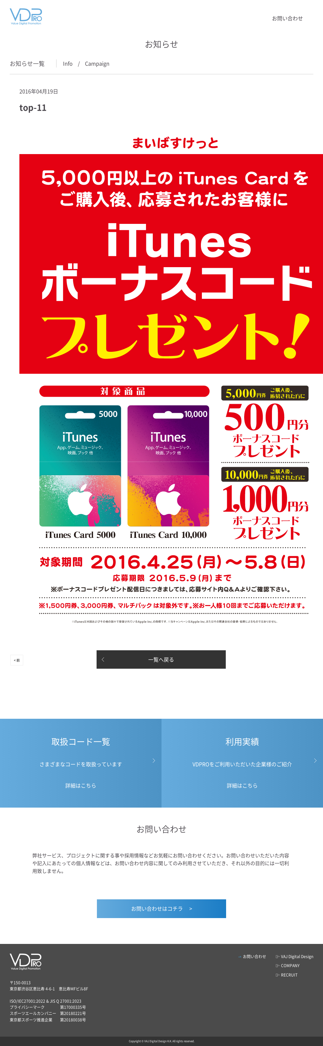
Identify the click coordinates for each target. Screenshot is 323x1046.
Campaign (97, 63)
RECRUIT (289, 975)
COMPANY (290, 965)
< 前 (17, 660)
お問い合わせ (287, 18)
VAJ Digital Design (297, 956)
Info (68, 63)
